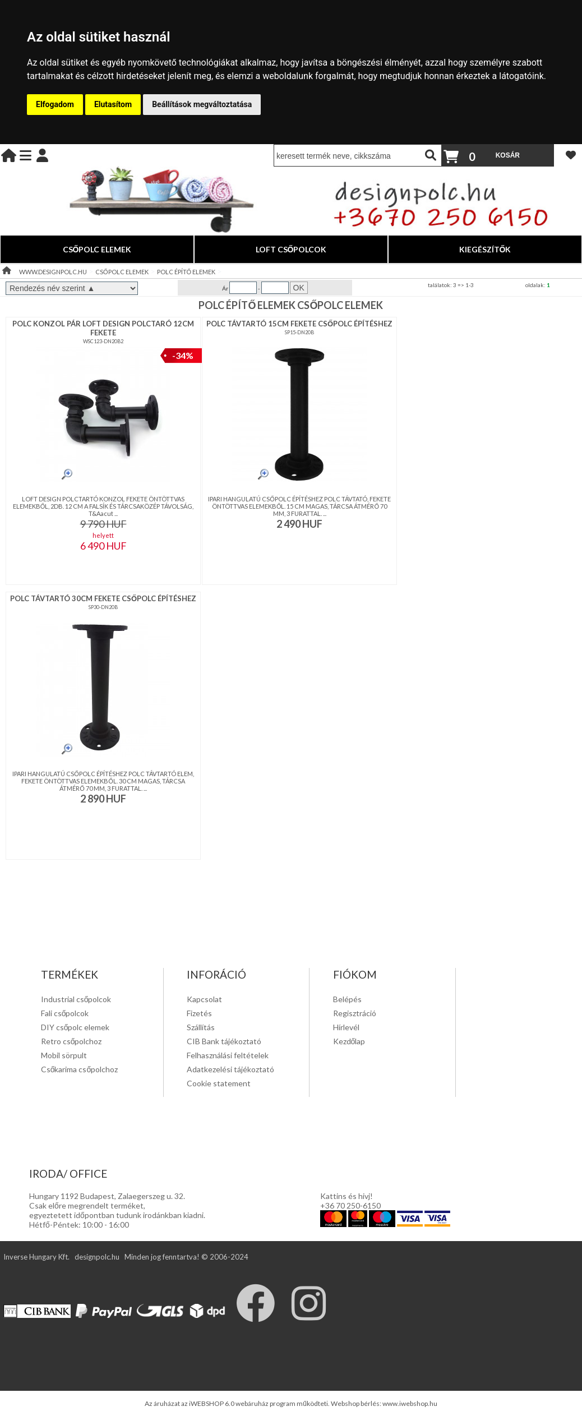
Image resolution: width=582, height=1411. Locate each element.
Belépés (347, 999)
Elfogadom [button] (55, 104)
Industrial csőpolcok (76, 999)
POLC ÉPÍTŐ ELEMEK (186, 271)
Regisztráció (354, 1013)
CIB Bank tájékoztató (224, 1041)
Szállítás (201, 1027)
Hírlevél (346, 1027)
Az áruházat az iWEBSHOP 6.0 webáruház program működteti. (238, 1403)
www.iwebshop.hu (409, 1403)
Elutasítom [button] (113, 104)
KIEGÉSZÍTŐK (485, 249)
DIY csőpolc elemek (75, 1027)
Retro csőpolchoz (71, 1041)
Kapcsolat (204, 999)
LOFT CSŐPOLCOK (291, 249)
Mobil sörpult (64, 1055)
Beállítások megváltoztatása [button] (202, 104)
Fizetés (199, 1013)
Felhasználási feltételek (228, 1055)
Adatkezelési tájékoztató (230, 1069)
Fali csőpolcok (65, 1013)
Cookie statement (219, 1083)
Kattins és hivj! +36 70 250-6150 (350, 1200)
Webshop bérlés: (356, 1403)
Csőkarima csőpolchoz (79, 1069)
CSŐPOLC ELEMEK (97, 249)
